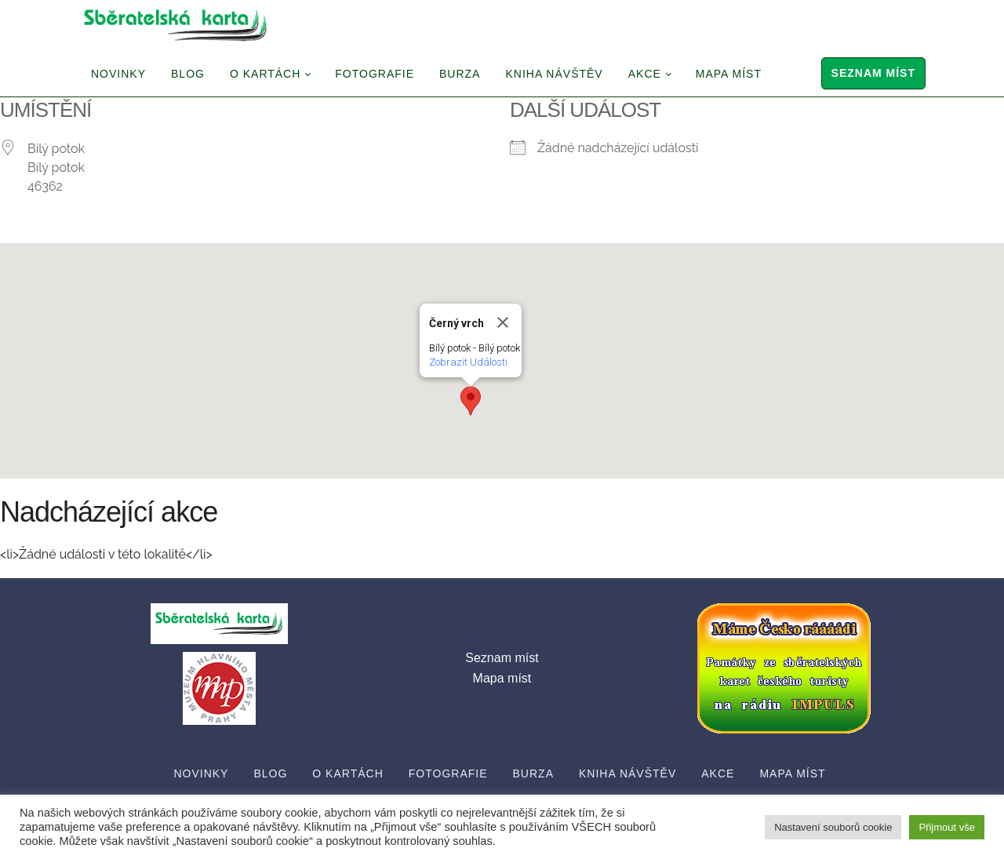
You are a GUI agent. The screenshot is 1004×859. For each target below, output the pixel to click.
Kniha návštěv (553, 73)
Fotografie (374, 73)
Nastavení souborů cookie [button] (833, 827)
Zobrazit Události (468, 362)
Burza (459, 73)
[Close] (503, 322)
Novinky (118, 73)
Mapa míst (729, 73)
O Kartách (265, 73)
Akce (644, 73)
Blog (188, 73)
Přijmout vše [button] (947, 827)
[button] (470, 401)
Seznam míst (873, 73)
